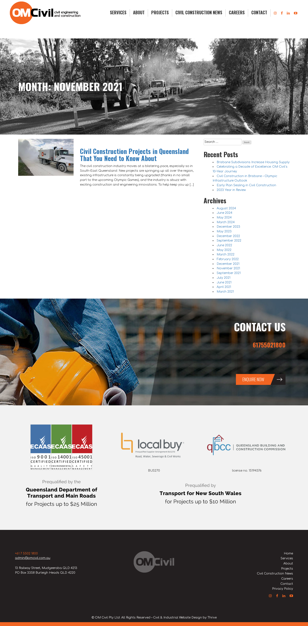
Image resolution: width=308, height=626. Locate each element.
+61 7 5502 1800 (26, 553)
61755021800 (269, 344)
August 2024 (226, 208)
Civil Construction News (198, 12)
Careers (237, 12)
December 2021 (228, 263)
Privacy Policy (282, 588)
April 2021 (224, 287)
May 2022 (224, 250)
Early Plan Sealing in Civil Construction (246, 185)
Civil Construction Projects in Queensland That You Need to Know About (134, 154)
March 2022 (225, 254)
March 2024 (226, 222)
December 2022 (228, 236)
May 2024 (224, 217)
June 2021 (224, 282)
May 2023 (224, 231)
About (139, 12)
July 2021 (223, 277)
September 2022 (229, 240)
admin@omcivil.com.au (32, 558)
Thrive (212, 617)
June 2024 (224, 212)
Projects (160, 12)
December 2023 (228, 226)
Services (118, 12)
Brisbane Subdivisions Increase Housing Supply (253, 162)
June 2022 (224, 245)
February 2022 (228, 259)
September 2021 (229, 273)
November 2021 (228, 268)
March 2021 (225, 291)
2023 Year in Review (231, 190)
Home (288, 553)
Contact (259, 12)
